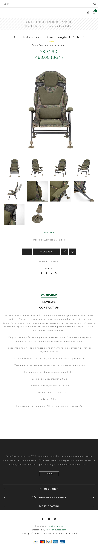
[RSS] (55, 518)
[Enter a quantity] (27, 252)
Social (49, 268)
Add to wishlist (72, 252)
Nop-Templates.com (56, 529)
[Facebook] (42, 518)
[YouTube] (49, 518)
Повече (49, 474)
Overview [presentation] (49, 295)
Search (94, 4)
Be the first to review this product (49, 45)
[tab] (49, 295)
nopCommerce (55, 526)
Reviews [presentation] (49, 302)
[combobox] (49, 4)
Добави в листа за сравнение (64, 252)
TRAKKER (49, 232)
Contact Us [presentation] (49, 307)
